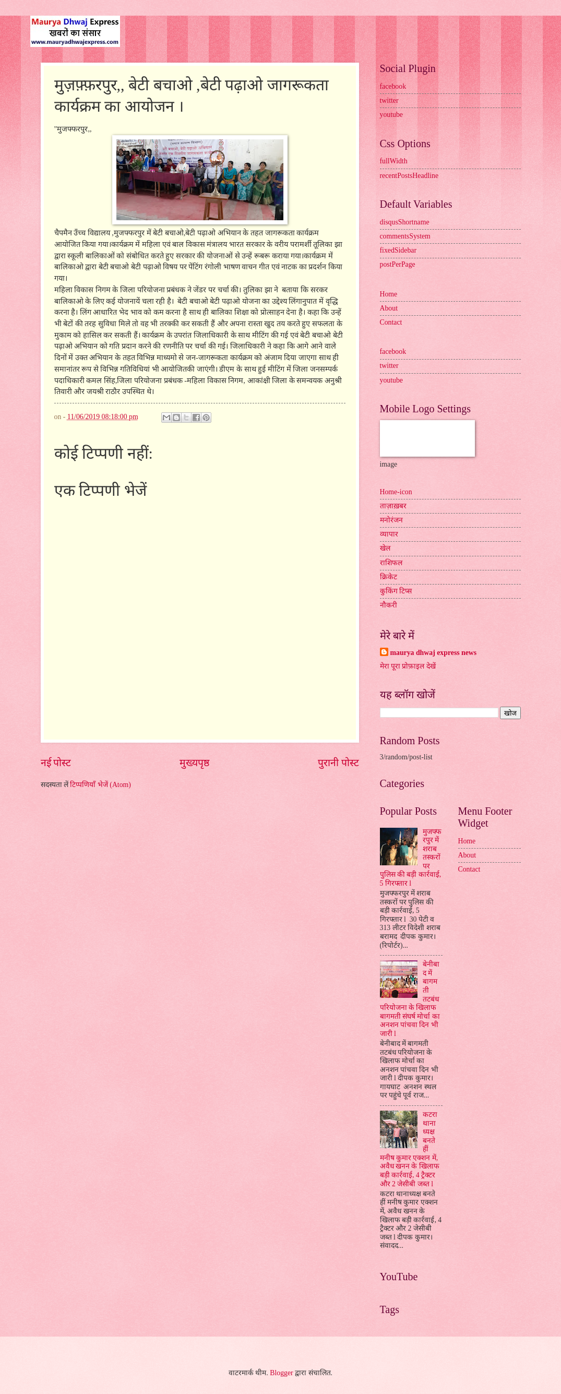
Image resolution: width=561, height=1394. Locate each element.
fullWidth (394, 161)
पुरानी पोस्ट (338, 762)
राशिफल (391, 563)
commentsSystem (405, 236)
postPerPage (397, 264)
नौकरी (388, 605)
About (389, 308)
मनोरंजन (391, 520)
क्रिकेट (388, 577)
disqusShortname (404, 222)
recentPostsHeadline (409, 176)
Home (389, 294)
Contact (391, 322)
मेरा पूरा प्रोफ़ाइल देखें (408, 666)
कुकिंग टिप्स (396, 591)
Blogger (281, 1373)
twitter (389, 100)
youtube (391, 114)
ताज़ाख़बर (393, 506)
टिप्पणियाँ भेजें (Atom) (100, 785)
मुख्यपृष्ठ (194, 762)
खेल (385, 548)
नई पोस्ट (56, 762)
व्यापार (389, 534)
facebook (393, 86)
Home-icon (396, 492)
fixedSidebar (398, 250)
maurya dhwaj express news (433, 653)
